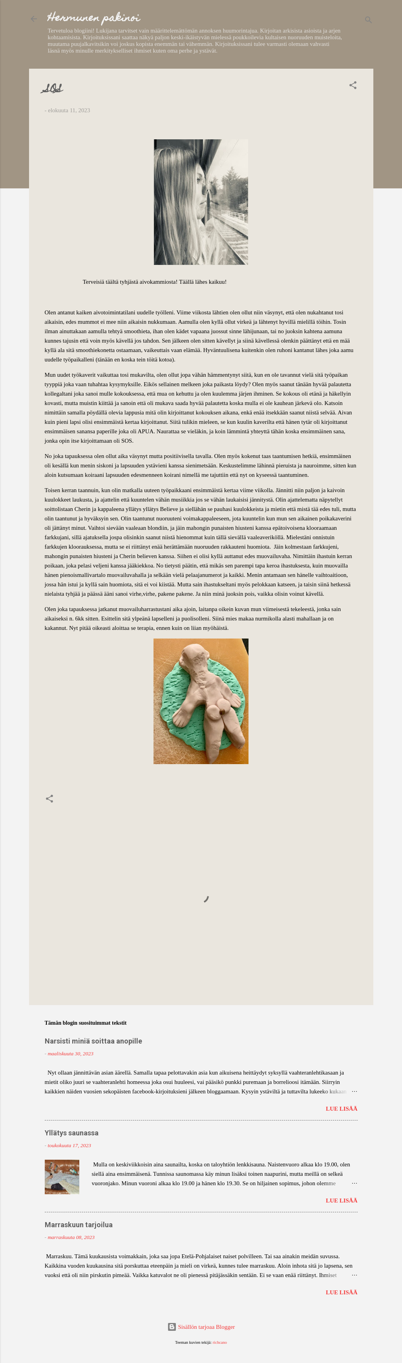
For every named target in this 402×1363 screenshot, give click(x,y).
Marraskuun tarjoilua (79, 1225)
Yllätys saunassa (72, 1133)
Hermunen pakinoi (93, 19)
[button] (353, 86)
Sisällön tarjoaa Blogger (201, 1327)
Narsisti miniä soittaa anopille (93, 1041)
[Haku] (368, 21)
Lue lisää (341, 1109)
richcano (220, 1342)
